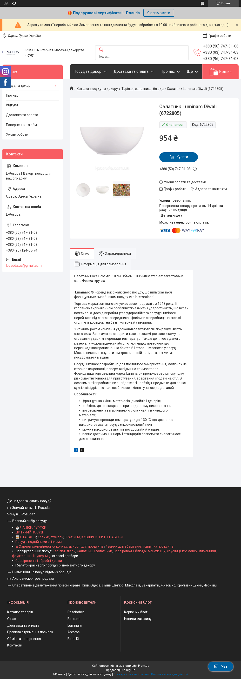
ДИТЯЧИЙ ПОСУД (29, 532)
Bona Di (73, 639)
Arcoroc (73, 632)
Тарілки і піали (64, 551)
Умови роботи (17, 134)
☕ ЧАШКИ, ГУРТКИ (30, 528)
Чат (221, 666)
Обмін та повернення (24, 639)
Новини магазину (138, 619)
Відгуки (12, 105)
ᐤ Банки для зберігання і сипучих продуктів (140, 546)
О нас (11, 619)
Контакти (14, 645)
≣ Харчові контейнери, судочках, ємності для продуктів (59, 546)
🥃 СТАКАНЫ (25, 537)
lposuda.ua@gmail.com (24, 265)
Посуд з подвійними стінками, (38, 542)
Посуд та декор (87, 71)
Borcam (73, 619)
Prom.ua (143, 665)
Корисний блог (135, 612)
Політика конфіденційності (169, 674)
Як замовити (158, 13)
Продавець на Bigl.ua (120, 670)
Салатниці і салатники (94, 551)
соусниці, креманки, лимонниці (191, 551)
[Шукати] (101, 50)
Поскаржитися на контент (131, 674)
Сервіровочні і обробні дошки (38, 561)
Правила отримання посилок (30, 632)
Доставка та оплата (131, 71)
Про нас (168, 71)
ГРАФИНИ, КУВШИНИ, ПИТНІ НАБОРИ (94, 537)
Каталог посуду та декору (97, 89)
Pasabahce (76, 612)
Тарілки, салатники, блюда (142, 89)
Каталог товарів (20, 612)
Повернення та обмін (23, 125)
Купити (182, 157)
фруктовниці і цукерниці (31, 556)
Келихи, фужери (50, 537)
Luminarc (74, 625)
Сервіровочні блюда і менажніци (140, 551)
